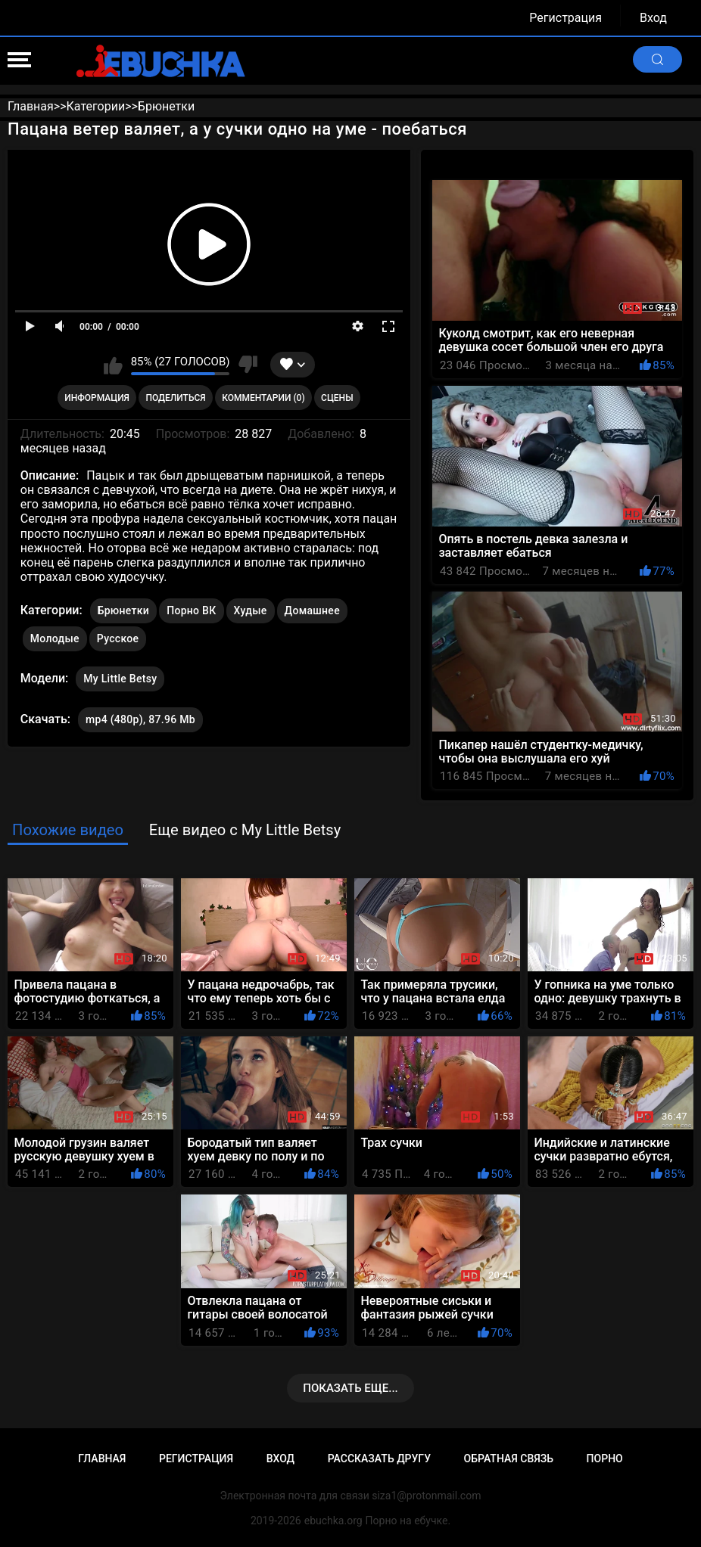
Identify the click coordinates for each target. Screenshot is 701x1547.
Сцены (337, 398)
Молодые (54, 638)
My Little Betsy (120, 675)
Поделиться (175, 398)
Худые (250, 610)
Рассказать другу (379, 1458)
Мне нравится (113, 364)
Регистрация (565, 18)
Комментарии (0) (263, 398)
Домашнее (312, 610)
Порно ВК (191, 610)
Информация (96, 398)
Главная (102, 1458)
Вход (653, 18)
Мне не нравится (247, 364)
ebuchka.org (333, 1520)
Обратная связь (508, 1458)
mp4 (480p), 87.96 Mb (140, 719)
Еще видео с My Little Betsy (245, 830)
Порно (605, 1458)
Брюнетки (123, 610)
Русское (118, 638)
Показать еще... (350, 1388)
